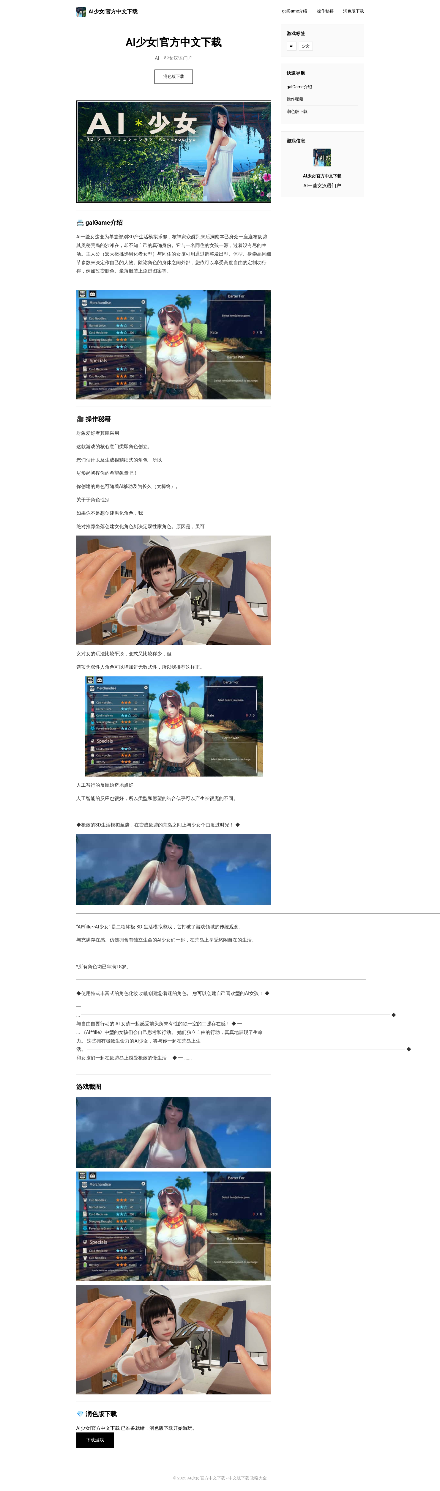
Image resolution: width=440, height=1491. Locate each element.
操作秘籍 (325, 11)
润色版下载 (353, 11)
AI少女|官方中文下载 (107, 12)
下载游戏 (95, 1440)
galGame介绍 (294, 11)
